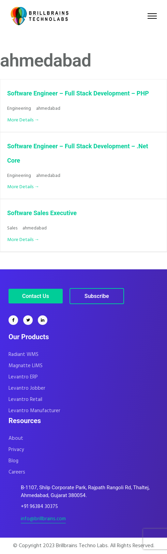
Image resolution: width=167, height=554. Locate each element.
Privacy (16, 450)
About (16, 438)
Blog (13, 461)
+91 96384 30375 (39, 507)
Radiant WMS (24, 354)
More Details (23, 120)
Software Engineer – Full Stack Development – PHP (78, 93)
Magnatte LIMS (26, 366)
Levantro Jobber (27, 388)
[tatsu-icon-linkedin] (42, 320)
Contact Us (35, 296)
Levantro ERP (23, 377)
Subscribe (97, 296)
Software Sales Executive (42, 212)
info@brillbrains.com (43, 519)
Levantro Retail (25, 399)
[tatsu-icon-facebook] (15, 320)
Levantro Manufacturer (34, 411)
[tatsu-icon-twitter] (29, 320)
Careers (17, 472)
